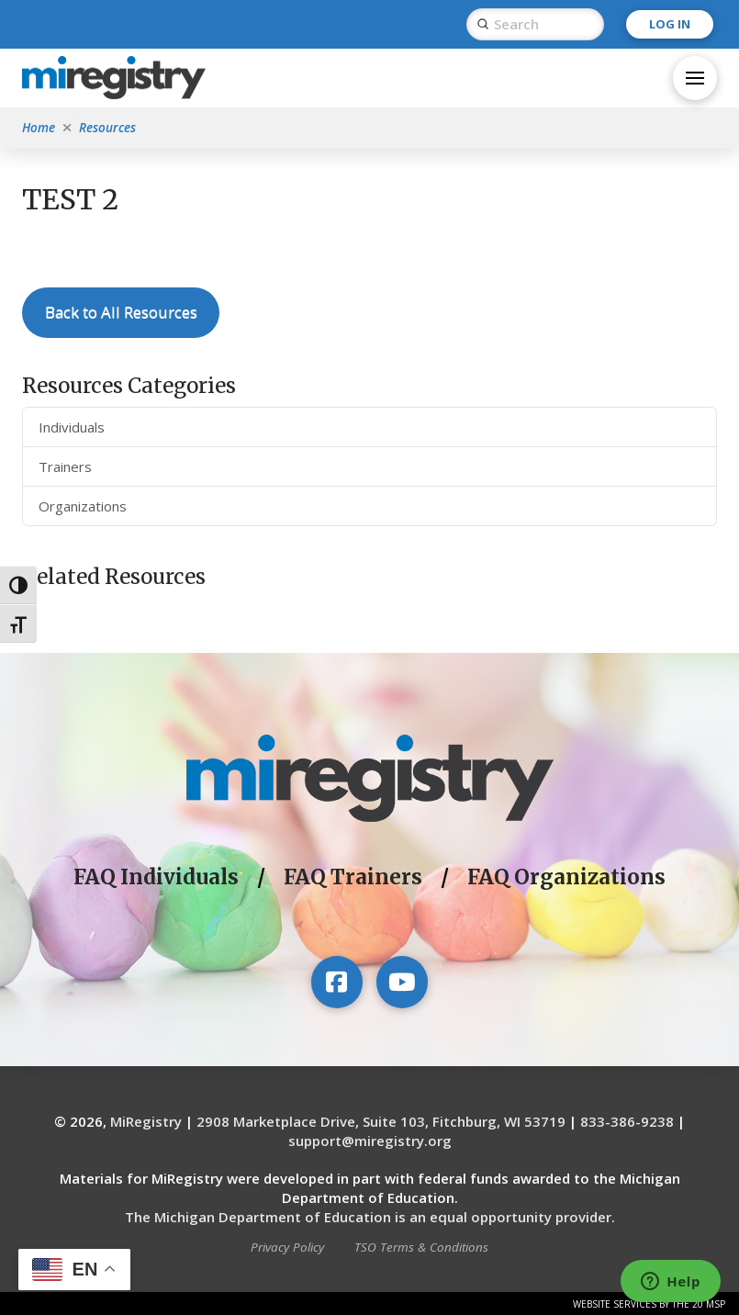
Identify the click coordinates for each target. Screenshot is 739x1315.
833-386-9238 (627, 1121)
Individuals (72, 427)
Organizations (83, 506)
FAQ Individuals (156, 877)
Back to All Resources (121, 311)
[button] (695, 78)
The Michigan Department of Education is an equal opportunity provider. (370, 1217)
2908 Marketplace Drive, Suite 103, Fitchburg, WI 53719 (380, 1121)
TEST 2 (70, 199)
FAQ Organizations (566, 877)
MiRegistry (146, 1121)
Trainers (65, 466)
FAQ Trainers (353, 877)
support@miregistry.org (370, 1140)
